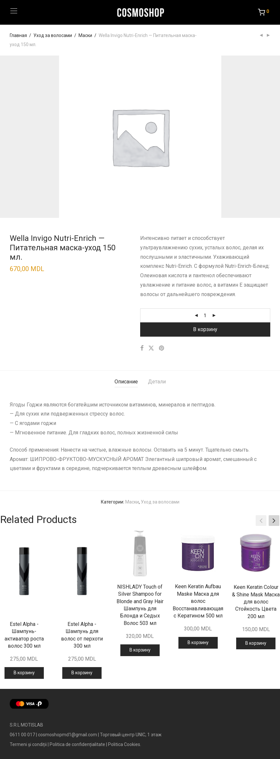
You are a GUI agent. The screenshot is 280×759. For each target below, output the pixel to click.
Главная (18, 35)
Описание (126, 382)
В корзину (205, 329)
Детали (157, 382)
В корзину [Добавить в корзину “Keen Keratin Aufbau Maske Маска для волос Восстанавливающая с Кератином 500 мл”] (198, 642)
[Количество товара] (205, 315)
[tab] (126, 382)
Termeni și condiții (28, 744)
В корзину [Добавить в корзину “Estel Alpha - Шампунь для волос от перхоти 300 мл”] (81, 672)
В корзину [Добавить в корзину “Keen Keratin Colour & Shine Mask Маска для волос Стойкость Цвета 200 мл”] (255, 643)
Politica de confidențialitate (77, 744)
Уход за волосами (52, 35)
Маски (85, 35)
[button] (274, 520)
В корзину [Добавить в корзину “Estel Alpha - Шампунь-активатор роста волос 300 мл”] (24, 672)
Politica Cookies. (124, 744)
